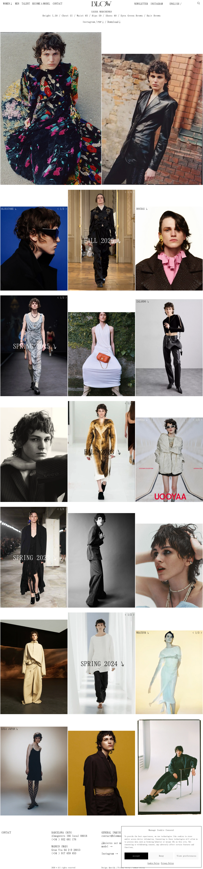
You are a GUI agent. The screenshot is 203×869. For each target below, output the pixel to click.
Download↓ (114, 22)
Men (17, 3)
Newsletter (141, 3)
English (173, 3)
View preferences (186, 856)
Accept (136, 856)
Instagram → (110, 853)
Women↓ (8, 3)
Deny (161, 856)
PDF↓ (101, 22)
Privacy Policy (167, 863)
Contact (57, 3)
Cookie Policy (153, 863)
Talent (26, 3)
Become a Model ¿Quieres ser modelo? (47, 3)
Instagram (156, 3)
